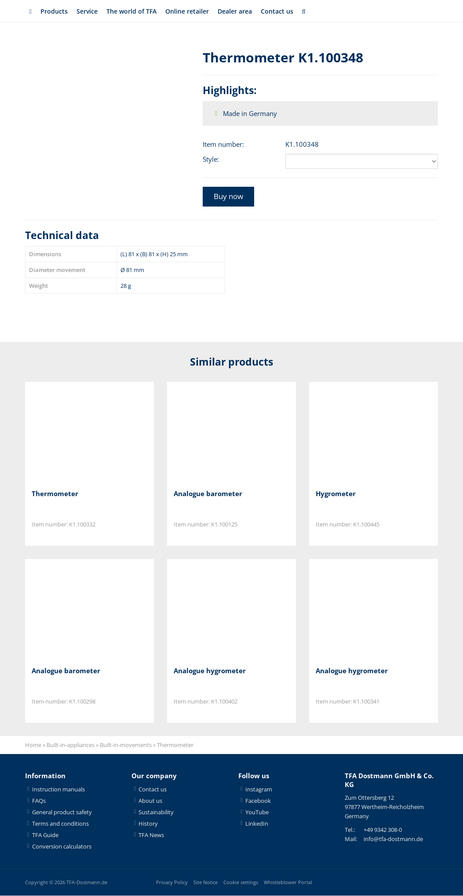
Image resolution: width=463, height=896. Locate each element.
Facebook (258, 801)
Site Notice (205, 882)
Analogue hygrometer (210, 671)
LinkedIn (256, 824)
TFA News (151, 835)
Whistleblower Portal (288, 882)
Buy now (228, 196)
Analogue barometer (208, 493)
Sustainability (156, 812)
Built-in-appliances (71, 746)
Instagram (258, 790)
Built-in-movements (126, 746)
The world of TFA (134, 11)
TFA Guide (45, 835)
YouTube (257, 812)
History (148, 824)
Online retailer (192, 11)
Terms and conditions (60, 824)
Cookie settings (240, 882)
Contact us (288, 11)
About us (150, 801)
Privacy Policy (172, 882)
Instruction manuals (58, 790)
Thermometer (55, 493)
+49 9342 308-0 (383, 830)
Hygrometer (336, 493)
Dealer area (243, 11)
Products (54, 11)
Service (88, 11)
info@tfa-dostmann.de (393, 840)
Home (33, 746)
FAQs (39, 801)
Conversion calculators (61, 847)
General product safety (62, 812)
